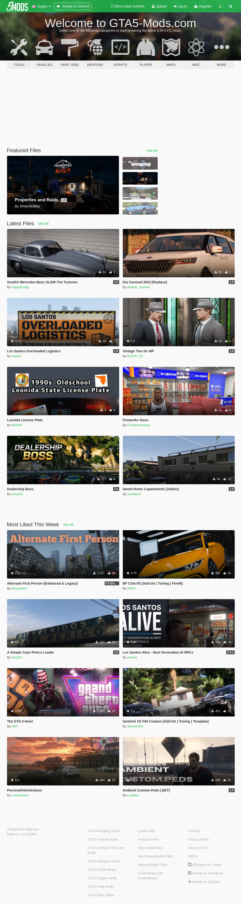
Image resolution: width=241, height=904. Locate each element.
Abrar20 (17, 494)
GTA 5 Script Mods (101, 870)
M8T (15, 726)
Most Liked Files (150, 848)
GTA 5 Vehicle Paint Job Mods (105, 850)
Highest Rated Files (152, 865)
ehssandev (19, 588)
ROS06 (17, 425)
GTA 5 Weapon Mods (103, 861)
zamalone (134, 494)
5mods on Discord (204, 882)
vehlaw (132, 657)
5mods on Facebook (205, 873)
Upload (159, 6)
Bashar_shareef (138, 287)
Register (203, 6)
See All (152, 150)
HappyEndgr (20, 287)
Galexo (17, 356)
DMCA (193, 856)
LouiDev (133, 795)
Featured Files (148, 839)
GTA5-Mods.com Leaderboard (150, 875)
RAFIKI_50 (135, 356)
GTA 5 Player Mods (102, 878)
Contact (194, 831)
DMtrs (131, 588)
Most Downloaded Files (155, 856)
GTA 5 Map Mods (100, 887)
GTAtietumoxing (138, 425)
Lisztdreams (20, 795)
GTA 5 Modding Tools (103, 831)
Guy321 (17, 657)
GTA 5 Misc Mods (100, 895)
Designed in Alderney (23, 829)
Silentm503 (135, 726)
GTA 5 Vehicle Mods (102, 839)
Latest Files (146, 831)
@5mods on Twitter (205, 865)
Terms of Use (198, 848)
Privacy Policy (198, 839)
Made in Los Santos (22, 834)
